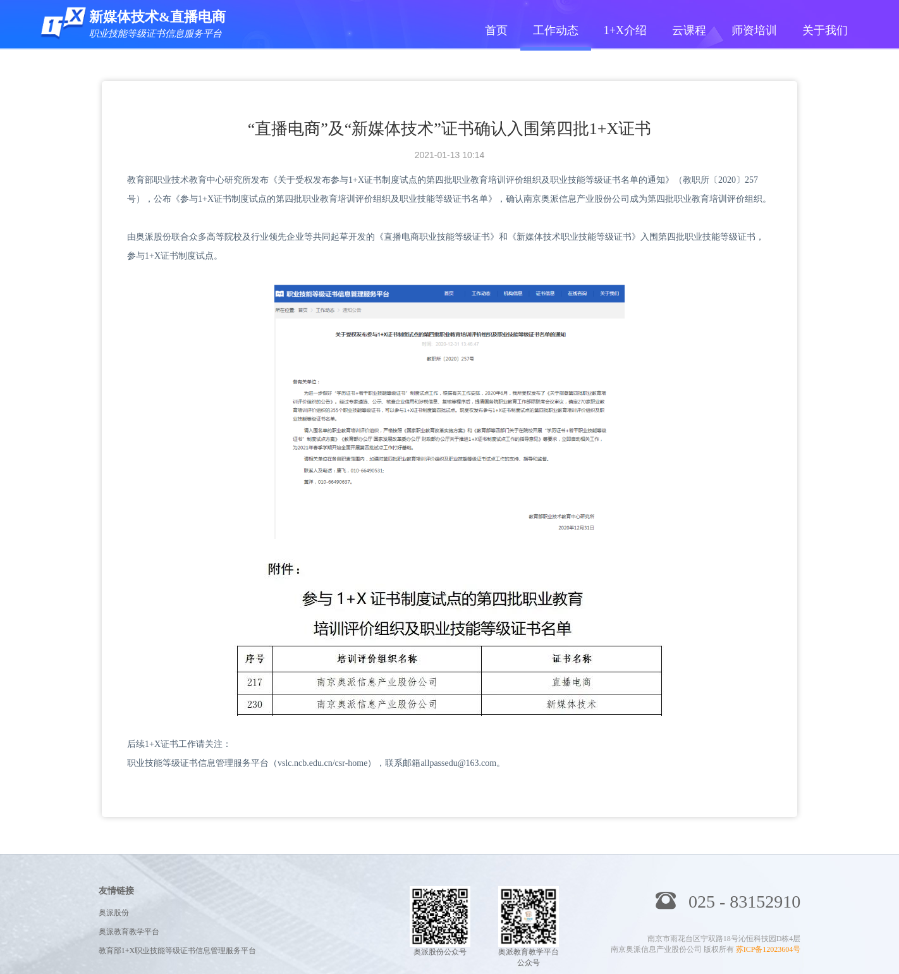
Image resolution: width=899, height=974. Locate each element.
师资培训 (754, 30)
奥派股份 (114, 912)
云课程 (689, 30)
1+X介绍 (625, 30)
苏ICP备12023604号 (768, 949)
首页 (496, 30)
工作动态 (555, 30)
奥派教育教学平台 (129, 931)
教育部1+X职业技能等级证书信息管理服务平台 (177, 950)
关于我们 (825, 30)
